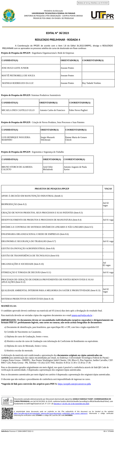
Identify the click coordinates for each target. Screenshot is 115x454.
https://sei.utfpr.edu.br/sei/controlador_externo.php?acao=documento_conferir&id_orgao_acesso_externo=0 (50, 413)
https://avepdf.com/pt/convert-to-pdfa (74, 384)
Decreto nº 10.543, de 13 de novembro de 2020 (71, 404)
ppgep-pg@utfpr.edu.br (82, 315)
